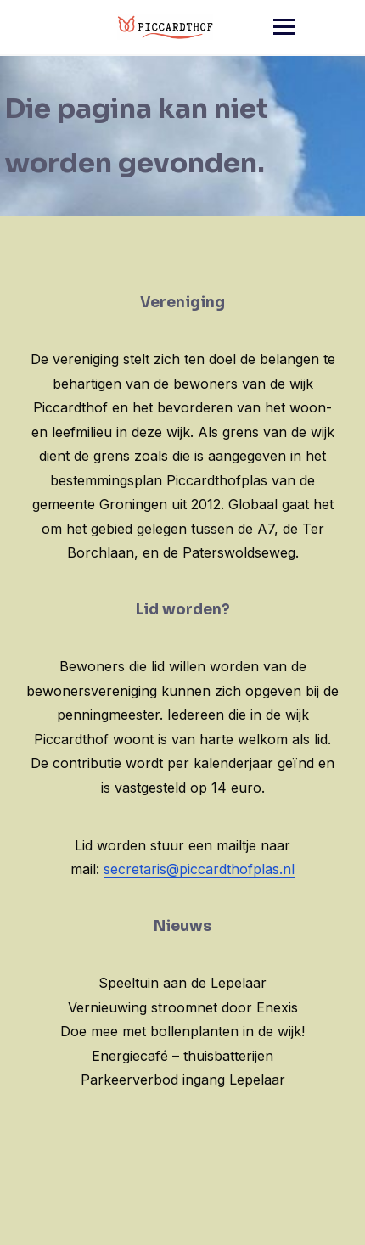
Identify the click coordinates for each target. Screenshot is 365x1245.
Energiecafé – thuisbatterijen (182, 1055)
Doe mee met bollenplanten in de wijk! (182, 1031)
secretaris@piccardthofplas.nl (199, 869)
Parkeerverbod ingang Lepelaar (183, 1079)
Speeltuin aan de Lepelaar (182, 982)
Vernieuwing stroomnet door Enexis (183, 1007)
